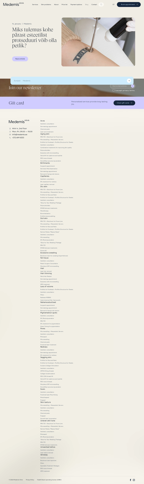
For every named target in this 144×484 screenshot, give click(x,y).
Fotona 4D (43, 250)
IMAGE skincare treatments (48, 208)
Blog (86, 4)
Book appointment (129, 4)
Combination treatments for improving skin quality (56, 147)
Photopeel (43, 336)
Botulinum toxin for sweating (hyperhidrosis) (54, 256)
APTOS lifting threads (47, 371)
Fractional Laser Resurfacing (49, 395)
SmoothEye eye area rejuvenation (50, 161)
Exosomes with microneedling (49, 153)
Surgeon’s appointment (47, 166)
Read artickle (20, 59)
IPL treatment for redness (48, 181)
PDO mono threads (46, 158)
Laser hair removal (46, 271)
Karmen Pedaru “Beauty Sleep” (49, 232)
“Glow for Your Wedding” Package (82, 2)
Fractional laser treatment (48, 344)
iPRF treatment (45, 284)
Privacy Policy (30, 480)
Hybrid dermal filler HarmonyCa (50, 300)
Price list (64, 4)
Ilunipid (17, 81)
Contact (94, 4)
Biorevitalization (45, 213)
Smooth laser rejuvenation (48, 418)
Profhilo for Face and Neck (48, 195)
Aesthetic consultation (47, 124)
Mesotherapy (44, 211)
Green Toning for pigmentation (50, 326)
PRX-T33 (43, 245)
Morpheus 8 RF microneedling (49, 266)
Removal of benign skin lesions (49, 174)
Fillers (42, 295)
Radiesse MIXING (45, 297)
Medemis (27, 24)
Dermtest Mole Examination (48, 168)
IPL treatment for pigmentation (50, 323)
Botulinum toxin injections (48, 460)
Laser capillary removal (47, 184)
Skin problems (46, 4)
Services (35, 4)
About (56, 4)
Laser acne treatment (46, 132)
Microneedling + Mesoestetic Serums (51, 139)
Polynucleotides (45, 150)
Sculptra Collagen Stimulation (49, 365)
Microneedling (44, 237)
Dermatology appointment (48, 126)
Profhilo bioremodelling (47, 216)
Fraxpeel (43, 400)
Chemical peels (45, 129)
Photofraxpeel (44, 397)
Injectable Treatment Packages (49, 466)
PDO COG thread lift (46, 376)
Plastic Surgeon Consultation (49, 263)
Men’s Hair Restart (46, 276)
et (113, 4)
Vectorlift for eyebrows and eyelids (51, 155)
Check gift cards (125, 103)
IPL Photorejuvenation (47, 240)
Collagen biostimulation (47, 373)
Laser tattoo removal (46, 452)
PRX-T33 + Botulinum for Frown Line (51, 137)
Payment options (76, 4)
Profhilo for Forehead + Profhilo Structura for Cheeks (56, 142)
